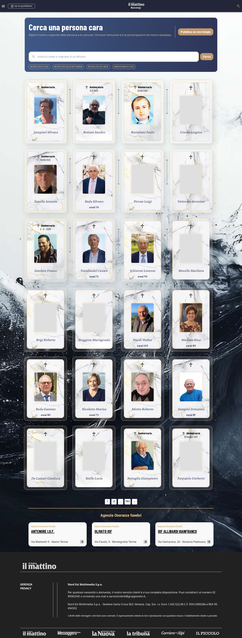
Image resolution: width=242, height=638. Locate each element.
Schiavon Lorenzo (142, 270)
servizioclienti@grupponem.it (127, 596)
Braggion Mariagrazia (94, 340)
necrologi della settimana (68, 67)
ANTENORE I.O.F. (42, 531)
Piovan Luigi (142, 201)
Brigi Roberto (45, 340)
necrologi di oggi (39, 67)
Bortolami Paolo (142, 132)
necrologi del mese (98, 67)
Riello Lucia (93, 478)
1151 (127, 501)
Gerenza (26, 584)
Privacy (25, 588)
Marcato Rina (190, 340)
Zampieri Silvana (45, 132)
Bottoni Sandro (94, 132)
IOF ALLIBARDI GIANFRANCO (177, 531)
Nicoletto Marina (94, 409)
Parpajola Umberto (191, 478)
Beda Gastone (46, 409)
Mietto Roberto (142, 409)
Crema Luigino (191, 132)
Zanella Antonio (45, 201)
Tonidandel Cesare (94, 270)
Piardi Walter (142, 340)
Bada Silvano (94, 201)
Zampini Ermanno (191, 409)
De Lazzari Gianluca (45, 478)
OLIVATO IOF (103, 531)
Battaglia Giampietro (142, 478)
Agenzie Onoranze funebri (121, 515)
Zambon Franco (45, 270)
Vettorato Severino (190, 201)
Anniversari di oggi (124, 67)
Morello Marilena (191, 270)
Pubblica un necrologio (196, 32)
